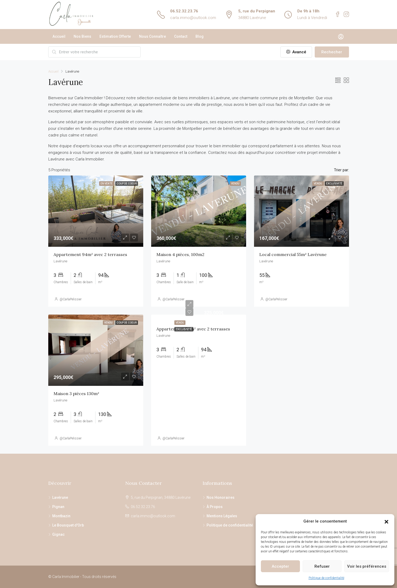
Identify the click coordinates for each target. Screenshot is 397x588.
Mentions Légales (222, 516)
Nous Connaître (152, 36)
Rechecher (331, 52)
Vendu (180, 322)
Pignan (58, 507)
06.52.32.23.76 (184, 11)
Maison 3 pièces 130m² (76, 393)
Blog (199, 36)
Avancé (296, 52)
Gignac (58, 534)
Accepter (280, 566)
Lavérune (60, 497)
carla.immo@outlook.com (193, 17)
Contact (180, 36)
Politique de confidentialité (326, 578)
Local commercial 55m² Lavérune (293, 254)
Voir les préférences (366, 566)
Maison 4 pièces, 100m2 (180, 254)
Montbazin (61, 516)
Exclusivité (184, 329)
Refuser (322, 566)
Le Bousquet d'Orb (68, 525)
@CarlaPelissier (71, 299)
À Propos (215, 507)
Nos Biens (82, 36)
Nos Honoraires (221, 497)
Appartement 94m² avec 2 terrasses (90, 254)
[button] (386, 521)
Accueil (58, 36)
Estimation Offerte (115, 36)
